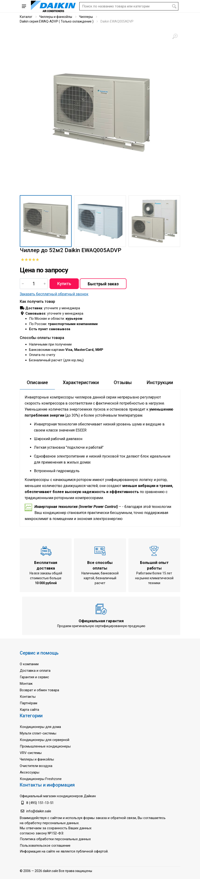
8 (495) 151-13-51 (40, 803)
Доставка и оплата (35, 670)
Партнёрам (28, 703)
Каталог (26, 17)
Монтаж (26, 683)
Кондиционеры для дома (40, 727)
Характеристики (81, 382)
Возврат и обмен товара (39, 690)
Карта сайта (29, 710)
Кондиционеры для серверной (44, 740)
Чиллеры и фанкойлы (55, 17)
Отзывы (123, 382)
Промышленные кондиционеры (45, 746)
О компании (29, 664)
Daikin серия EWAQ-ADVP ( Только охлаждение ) (56, 21)
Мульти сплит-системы (38, 733)
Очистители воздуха (36, 766)
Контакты (28, 697)
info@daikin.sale (38, 811)
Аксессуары (29, 772)
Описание (37, 382)
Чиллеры (86, 17)
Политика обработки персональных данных (55, 839)
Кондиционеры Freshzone (41, 779)
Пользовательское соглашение (45, 845)
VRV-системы (31, 753)
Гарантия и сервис (34, 677)
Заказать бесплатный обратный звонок (54, 294)
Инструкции (160, 382)
